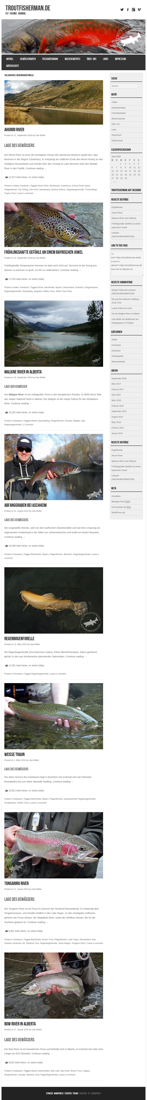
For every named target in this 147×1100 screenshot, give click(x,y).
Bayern (58, 287)
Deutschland (68, 287)
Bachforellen (44, 1071)
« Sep (114, 182)
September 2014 (119, 411)
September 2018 (119, 378)
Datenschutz (12, 66)
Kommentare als (121, 507)
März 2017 (116, 384)
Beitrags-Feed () (121, 501)
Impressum (120, 59)
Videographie (118, 356)
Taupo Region (64, 943)
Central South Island (81, 186)
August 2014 (117, 417)
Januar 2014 (117, 433)
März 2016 (116, 400)
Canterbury (66, 186)
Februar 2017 (118, 389)
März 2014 (116, 422)
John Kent (33, 189)
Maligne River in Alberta (23, 371)
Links (105, 59)
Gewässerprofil (70, 799)
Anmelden (116, 496)
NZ (23, 943)
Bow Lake (55, 1071)
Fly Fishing (23, 189)
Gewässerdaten (28, 59)
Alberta (34, 421)
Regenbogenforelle (75, 189)
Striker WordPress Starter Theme (62, 1093)
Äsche (40, 287)
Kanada (68, 421)
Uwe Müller (40, 135)
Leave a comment (25, 193)
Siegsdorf (38, 291)
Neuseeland (44, 189)
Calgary (86, 1071)
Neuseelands (72, 908)
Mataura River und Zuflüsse (124, 218)
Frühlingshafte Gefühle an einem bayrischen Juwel (43, 252)
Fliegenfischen (10, 189)
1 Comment (28, 424)
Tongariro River (16, 883)
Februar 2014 (118, 428)
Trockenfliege (91, 189)
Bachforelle (55, 186)
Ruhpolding (27, 291)
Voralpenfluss (10, 803)
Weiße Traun (49, 291)
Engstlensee (117, 207)
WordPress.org (118, 512)
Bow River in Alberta (20, 1023)
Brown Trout (47, 939)
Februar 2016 (118, 406)
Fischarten (18, 674)
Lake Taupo (73, 939)
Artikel (9, 59)
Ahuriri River (14, 129)
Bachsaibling (44, 421)
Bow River (65, 1071)
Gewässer (24, 186)
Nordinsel (17, 943)
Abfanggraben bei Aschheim (25, 505)
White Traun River (64, 291)
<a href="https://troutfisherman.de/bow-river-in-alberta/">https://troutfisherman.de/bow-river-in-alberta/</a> (127, 263)
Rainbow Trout (32, 943)
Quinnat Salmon (58, 189)
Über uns (91, 59)
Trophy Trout (10, 193)
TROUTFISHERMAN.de (28, 8)
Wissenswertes (72, 59)
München (68, 554)
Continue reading (36, 168)
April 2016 (116, 395)
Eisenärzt (79, 287)
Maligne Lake (79, 421)
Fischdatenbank (50, 59)
